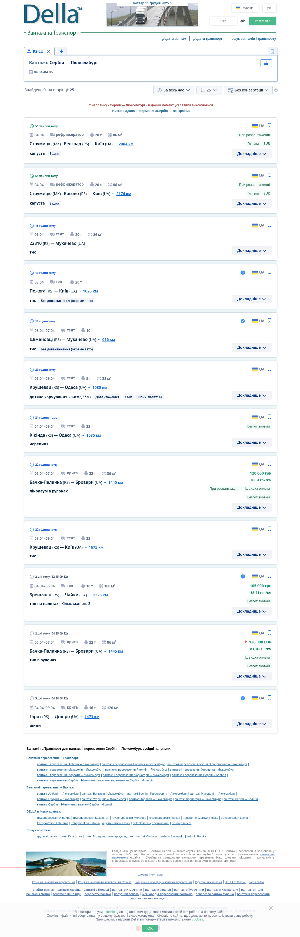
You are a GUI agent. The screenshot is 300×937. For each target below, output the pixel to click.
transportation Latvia (234, 817)
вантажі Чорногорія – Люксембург (198, 799)
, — (71, 143)
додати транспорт (207, 39)
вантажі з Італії (252, 889)
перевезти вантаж (98, 894)
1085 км (93, 435)
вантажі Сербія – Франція (95, 804)
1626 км (90, 291)
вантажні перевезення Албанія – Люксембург (68, 764)
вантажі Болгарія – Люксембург (103, 793)
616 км (108, 339)
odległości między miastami (151, 823)
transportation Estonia (85, 823)
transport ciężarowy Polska (200, 817)
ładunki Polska (196, 836)
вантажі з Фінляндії (67, 894)
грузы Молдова (95, 836)
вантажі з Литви (38, 894)
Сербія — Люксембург (63, 62)
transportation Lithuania (52, 823)
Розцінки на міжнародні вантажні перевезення (163, 882)
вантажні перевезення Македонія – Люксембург (69, 769)
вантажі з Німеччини (127, 889)
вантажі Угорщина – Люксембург (104, 799)
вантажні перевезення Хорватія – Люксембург (68, 775)
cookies (110, 912)
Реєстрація (262, 20)
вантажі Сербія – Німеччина (56, 804)
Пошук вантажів (38, 830)
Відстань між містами (208, 882)
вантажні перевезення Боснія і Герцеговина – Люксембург (207, 764)
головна (142, 874)
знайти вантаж (43, 889)
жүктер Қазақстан (120, 836)
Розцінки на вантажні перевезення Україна (104, 882)
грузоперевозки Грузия (164, 817)
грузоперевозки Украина (54, 817)
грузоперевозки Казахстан (91, 817)
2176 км (123, 193)
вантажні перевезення (253, 894)
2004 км (126, 143)
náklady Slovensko (171, 836)
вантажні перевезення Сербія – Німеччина (66, 780)
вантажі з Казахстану (222, 889)
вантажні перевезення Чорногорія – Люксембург (136, 775)
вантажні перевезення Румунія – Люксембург (136, 769)
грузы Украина (47, 836)
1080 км (99, 387)
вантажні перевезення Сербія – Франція (125, 780)
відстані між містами (116, 823)
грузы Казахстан (70, 836)
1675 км (96, 547)
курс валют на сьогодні (148, 898)
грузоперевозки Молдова (129, 817)
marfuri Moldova (146, 836)
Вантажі (68, 787)
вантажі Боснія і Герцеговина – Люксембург (157, 793)
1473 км (92, 716)
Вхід (223, 20)
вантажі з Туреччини (189, 889)
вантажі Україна (69, 889)
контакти (157, 874)
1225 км (100, 594)
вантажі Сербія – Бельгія (241, 799)
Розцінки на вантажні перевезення (53, 882)
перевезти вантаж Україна (215, 894)
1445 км (115, 482)
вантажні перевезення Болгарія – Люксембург (133, 764)
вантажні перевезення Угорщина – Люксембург (202, 769)
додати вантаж (174, 39)
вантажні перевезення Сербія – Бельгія (199, 775)
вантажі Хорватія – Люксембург (150, 799)
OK (150, 928)
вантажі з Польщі (96, 889)
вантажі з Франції (158, 889)
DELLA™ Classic (235, 882)
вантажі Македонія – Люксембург (212, 793)
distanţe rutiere (182, 823)
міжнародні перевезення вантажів (167, 894)
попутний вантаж (126, 894)
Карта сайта (256, 882)
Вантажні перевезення (42, 758)
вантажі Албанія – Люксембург (58, 793)
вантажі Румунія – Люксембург (58, 799)
